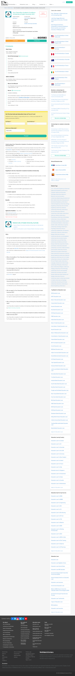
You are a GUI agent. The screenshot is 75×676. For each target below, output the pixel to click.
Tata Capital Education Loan (57, 362)
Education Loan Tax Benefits (57, 598)
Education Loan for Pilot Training (58, 540)
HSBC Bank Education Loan (57, 403)
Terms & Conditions (18, 651)
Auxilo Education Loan (56, 329)
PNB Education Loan (55, 316)
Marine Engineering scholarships (58, 285)
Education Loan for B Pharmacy (58, 547)
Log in (63, 2)
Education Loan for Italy (56, 467)
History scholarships (61, 219)
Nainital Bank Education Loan (57, 428)
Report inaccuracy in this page (11, 216)
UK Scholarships (24, 627)
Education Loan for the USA (57, 450)
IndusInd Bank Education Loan (58, 380)
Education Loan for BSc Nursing (58, 512)
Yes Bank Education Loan (57, 377)
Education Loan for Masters (57, 522)
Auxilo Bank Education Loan (37, 641)
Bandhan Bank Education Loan (58, 387)
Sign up (69, 2)
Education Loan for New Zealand (58, 457)
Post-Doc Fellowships (7, 642)
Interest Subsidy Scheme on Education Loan (60, 578)
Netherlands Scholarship (23, 644)
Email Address (31, 121)
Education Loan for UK (56, 444)
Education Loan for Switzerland (58, 473)
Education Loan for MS (56, 506)
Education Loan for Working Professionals (57, 529)
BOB (17, 248)
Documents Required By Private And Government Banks (59, 573)
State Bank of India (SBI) (59, 165)
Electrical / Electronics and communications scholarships (58, 196)
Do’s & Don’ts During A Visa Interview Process (59, 594)
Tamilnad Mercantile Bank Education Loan (59, 424)
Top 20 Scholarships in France (59, 66)
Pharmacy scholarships (62, 209)
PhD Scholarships (6, 640)
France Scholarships (25, 638)
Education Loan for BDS (56, 533)
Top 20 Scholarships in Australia (60, 60)
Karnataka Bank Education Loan (58, 373)
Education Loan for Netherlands (58, 483)
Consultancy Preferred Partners (30, 657)
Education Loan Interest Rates (58, 566)
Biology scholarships (55, 234)
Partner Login (28, 651)
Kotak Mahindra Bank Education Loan (59, 356)
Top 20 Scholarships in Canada (60, 54)
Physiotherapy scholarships (57, 217)
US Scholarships (24, 625)
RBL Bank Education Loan (57, 400)
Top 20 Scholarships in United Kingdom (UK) (59, 42)
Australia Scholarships (25, 631)
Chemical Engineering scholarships (58, 203)
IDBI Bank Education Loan (57, 349)
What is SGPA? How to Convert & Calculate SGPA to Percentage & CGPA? (60, 589)
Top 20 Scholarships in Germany (58, 48)
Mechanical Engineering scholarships (59, 190)
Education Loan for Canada (57, 440)
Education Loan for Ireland (57, 460)
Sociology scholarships (62, 226)
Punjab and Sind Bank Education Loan (59, 390)
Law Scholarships (6, 632)
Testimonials (4, 657)
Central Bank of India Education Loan (59, 336)
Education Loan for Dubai (57, 477)
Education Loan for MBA (56, 496)
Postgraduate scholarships (8, 647)
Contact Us (43, 4)
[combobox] (15, 130)
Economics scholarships (62, 283)
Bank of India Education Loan (57, 323)
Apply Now (37, 40)
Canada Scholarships (25, 633)
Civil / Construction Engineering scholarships (60, 188)
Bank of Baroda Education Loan (58, 299)
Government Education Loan (57, 585)
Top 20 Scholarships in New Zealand (59, 78)
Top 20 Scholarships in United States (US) (59, 36)
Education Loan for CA (56, 509)
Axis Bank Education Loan (57, 309)
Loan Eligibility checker (49, 635)
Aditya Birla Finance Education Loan (59, 416)
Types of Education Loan (57, 601)
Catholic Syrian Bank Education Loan (59, 420)
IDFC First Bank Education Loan (58, 342)
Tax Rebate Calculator (49, 633)
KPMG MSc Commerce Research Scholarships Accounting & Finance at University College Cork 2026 (60, 141)
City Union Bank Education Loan (58, 397)
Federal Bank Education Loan (57, 339)
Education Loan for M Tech (57, 515)
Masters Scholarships (7, 638)
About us (4, 653)
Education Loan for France (57, 463)
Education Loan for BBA (56, 525)
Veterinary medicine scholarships (58, 215)
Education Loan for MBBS (57, 499)
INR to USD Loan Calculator (48, 628)
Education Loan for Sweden (57, 480)
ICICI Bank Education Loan (57, 313)
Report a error (28, 659)
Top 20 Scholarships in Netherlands (58, 84)
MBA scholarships (6, 634)
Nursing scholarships (55, 211)
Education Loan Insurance (57, 582)
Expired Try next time (43, 14)
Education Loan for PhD (56, 519)
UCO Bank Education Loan (57, 359)
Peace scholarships (55, 253)
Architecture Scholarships (8, 626)
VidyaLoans (35, 646)
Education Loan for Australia (57, 447)
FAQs (3, 658)
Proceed (26, 136)
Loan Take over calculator (48, 631)
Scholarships (13, 4)
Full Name (8, 121)
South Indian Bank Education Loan (59, 383)
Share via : (35, 38)
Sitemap (15, 657)
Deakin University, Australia (30, 23)
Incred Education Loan (56, 346)
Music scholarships (55, 266)
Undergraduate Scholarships (9, 636)
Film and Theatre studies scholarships (59, 261)
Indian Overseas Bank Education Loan (59, 352)
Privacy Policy (17, 653)
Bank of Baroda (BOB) (58, 170)
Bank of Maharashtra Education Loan (59, 332)
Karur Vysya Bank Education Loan (58, 393)
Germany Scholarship (25, 629)
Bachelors (15, 18)
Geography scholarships (56, 221)
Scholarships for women (8, 644)
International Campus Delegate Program (30, 654)
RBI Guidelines (54, 605)
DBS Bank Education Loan (57, 406)
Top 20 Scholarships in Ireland (59, 72)
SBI (15, 248)
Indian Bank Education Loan (57, 319)
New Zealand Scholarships (23, 641)
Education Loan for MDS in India (58, 537)
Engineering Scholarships (8, 630)
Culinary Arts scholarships (62, 259)
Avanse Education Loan (56, 306)
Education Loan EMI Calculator (58, 569)
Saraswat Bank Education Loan (58, 365)
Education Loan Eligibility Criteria (58, 563)
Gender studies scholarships (57, 224)
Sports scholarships (61, 278)
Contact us (4, 660)
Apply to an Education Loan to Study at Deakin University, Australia (28, 228)
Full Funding (27, 18)
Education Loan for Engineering (58, 502)
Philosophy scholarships (62, 264)
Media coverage (17, 655)
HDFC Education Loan (56, 296)
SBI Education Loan (55, 293)
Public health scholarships (62, 213)
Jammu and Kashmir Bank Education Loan (59, 370)
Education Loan (25, 4)
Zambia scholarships (24, 97)
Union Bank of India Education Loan (59, 326)
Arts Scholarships (6, 624)
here (18, 151)
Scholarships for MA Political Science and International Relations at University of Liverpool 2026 (60, 130)
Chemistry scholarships (62, 232)
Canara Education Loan (37, 633)
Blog (35, 4)
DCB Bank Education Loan (57, 410)
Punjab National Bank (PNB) (59, 174)
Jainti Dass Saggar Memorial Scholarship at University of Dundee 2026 (59, 20)
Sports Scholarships (7, 628)
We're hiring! (4, 651)
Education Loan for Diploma (57, 543)
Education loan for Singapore (58, 470)
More (52, 4)
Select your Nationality (11, 128)
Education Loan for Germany (57, 453)
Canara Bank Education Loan (57, 303)
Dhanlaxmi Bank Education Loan (58, 413)
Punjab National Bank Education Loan (37, 638)
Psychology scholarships (56, 228)
